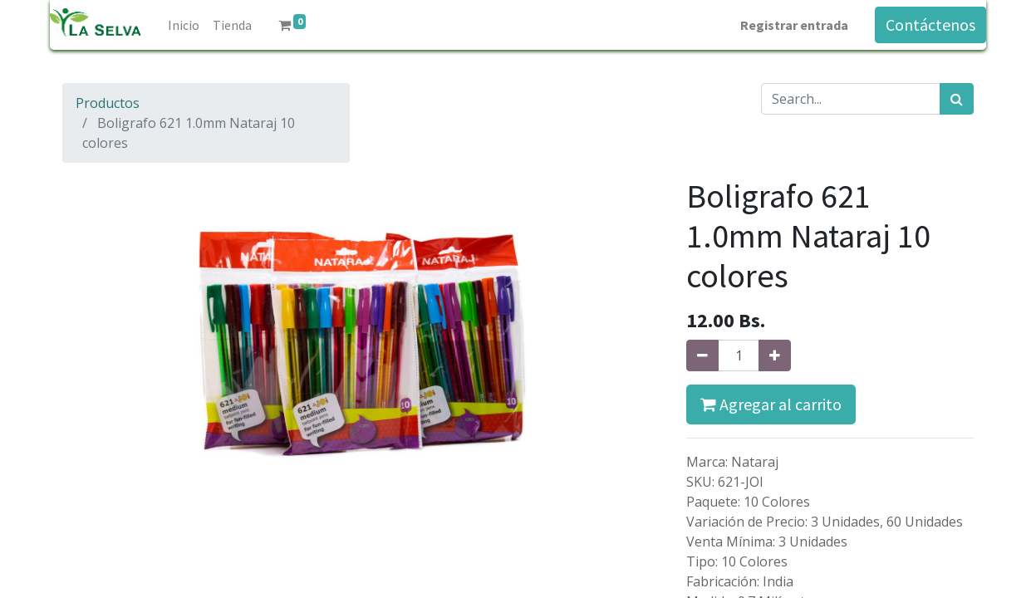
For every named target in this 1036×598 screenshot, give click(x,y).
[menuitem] (183, 25)
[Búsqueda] (957, 99)
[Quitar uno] (702, 355)
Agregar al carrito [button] (771, 404)
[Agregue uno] (775, 355)
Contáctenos (930, 24)
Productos (108, 103)
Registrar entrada (794, 25)
